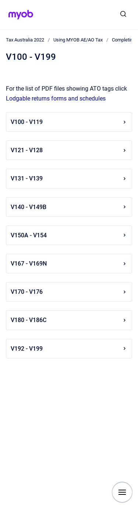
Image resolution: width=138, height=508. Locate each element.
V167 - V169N (69, 263)
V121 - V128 (69, 150)
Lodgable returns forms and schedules (56, 98)
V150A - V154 (69, 235)
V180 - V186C (69, 320)
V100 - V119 (69, 121)
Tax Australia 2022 (25, 40)
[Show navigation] (122, 492)
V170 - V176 (69, 291)
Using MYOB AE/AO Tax (78, 40)
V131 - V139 (69, 178)
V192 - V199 (69, 348)
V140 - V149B (69, 207)
